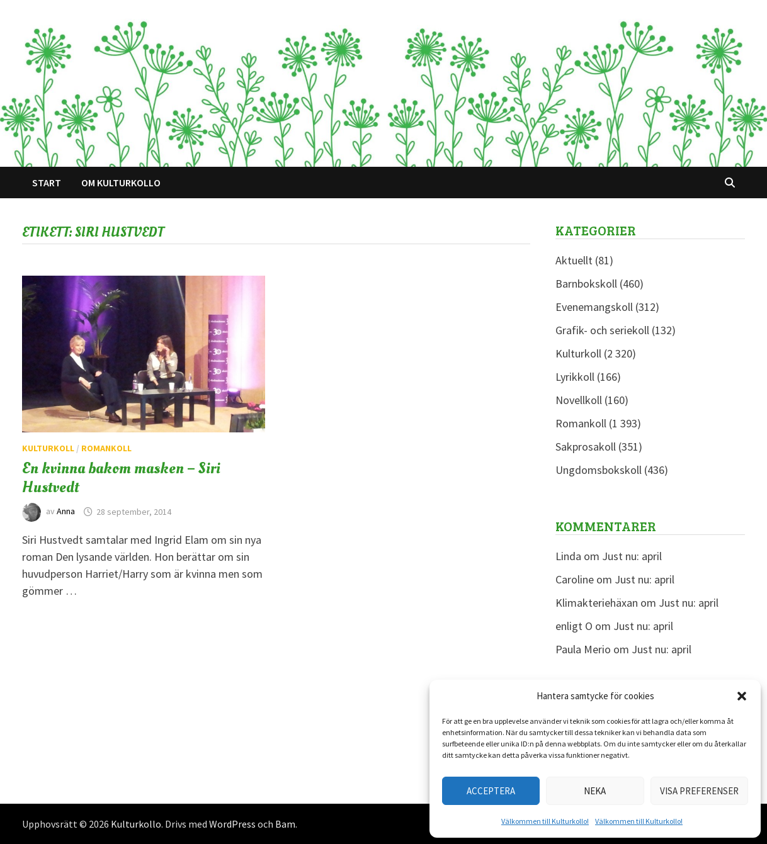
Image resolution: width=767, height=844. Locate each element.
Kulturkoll (48, 448)
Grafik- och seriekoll (602, 330)
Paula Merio (583, 649)
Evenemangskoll (594, 307)
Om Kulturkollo (121, 182)
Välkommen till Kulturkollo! (545, 821)
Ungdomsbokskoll (598, 470)
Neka (595, 791)
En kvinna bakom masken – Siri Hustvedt (121, 478)
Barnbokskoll (586, 283)
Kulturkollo (136, 824)
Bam (285, 824)
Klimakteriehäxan (596, 602)
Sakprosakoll (585, 446)
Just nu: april (632, 556)
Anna (66, 511)
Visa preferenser (699, 791)
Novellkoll (578, 400)
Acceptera (491, 791)
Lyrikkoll (574, 376)
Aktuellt (574, 260)
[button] (742, 696)
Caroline (574, 579)
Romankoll (106, 448)
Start (46, 182)
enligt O (574, 626)
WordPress (232, 824)
